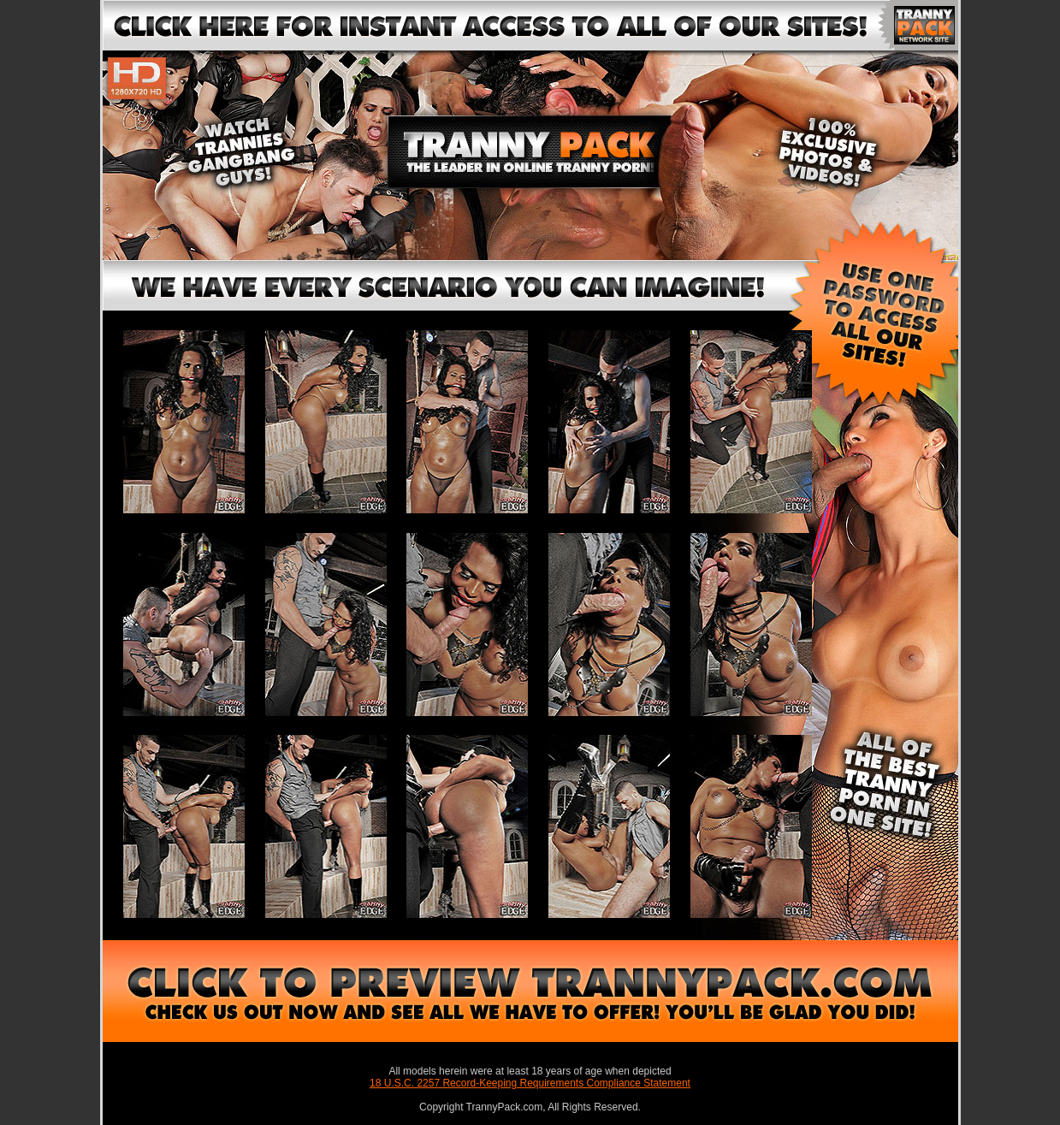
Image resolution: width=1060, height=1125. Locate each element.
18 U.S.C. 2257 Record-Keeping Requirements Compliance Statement (530, 1083)
